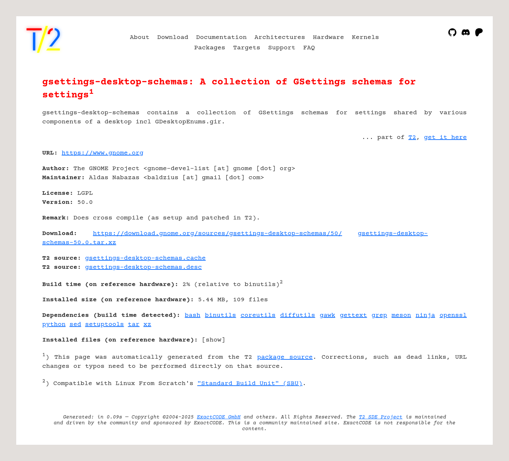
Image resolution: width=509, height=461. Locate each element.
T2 (412, 137)
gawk (327, 315)
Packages (209, 48)
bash (192, 315)
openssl (453, 315)
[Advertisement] (447, 191)
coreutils (258, 315)
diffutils (297, 315)
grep (379, 315)
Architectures (280, 37)
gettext (353, 315)
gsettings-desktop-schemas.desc (143, 267)
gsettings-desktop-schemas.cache (145, 258)
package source (285, 357)
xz (147, 324)
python (54, 324)
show (213, 340)
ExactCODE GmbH (219, 417)
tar (134, 324)
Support (281, 48)
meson (401, 315)
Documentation (221, 37)
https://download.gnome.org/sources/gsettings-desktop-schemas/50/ (217, 233)
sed (75, 324)
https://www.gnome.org (102, 153)
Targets (246, 48)
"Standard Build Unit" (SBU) (250, 383)
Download (172, 37)
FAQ (309, 48)
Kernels (365, 37)
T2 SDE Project (380, 417)
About (139, 37)
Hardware (328, 37)
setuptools (104, 324)
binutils (220, 315)
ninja (425, 315)
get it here (445, 137)
